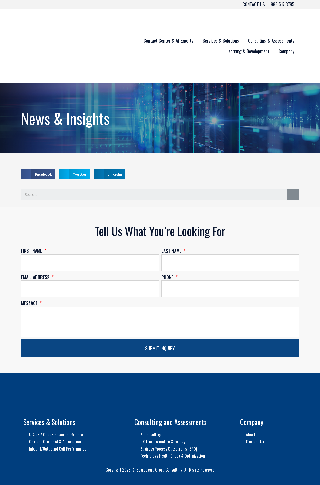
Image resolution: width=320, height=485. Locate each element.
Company (286, 51)
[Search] (293, 194)
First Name (32, 250)
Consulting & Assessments (271, 40)
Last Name (172, 250)
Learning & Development (247, 51)
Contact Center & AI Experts (168, 40)
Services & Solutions (221, 40)
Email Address (36, 276)
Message (30, 302)
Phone (168, 276)
